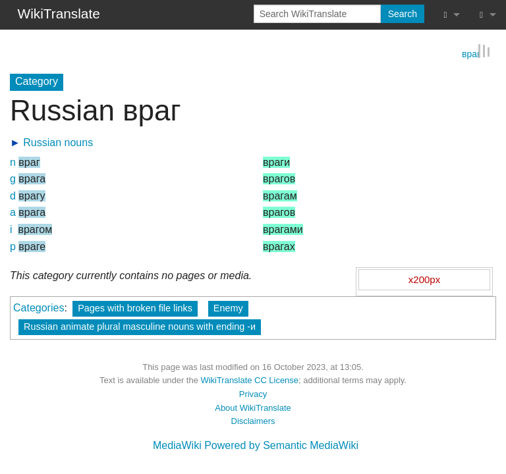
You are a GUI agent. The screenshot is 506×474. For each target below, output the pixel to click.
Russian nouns (58, 141)
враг (471, 52)
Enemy (228, 307)
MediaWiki (177, 444)
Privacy (253, 393)
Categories (38, 306)
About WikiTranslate (253, 406)
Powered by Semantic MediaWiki (281, 444)
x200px (424, 278)
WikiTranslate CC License (249, 379)
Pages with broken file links (135, 307)
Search (402, 14)
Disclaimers (253, 420)
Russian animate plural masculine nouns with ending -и (140, 325)
